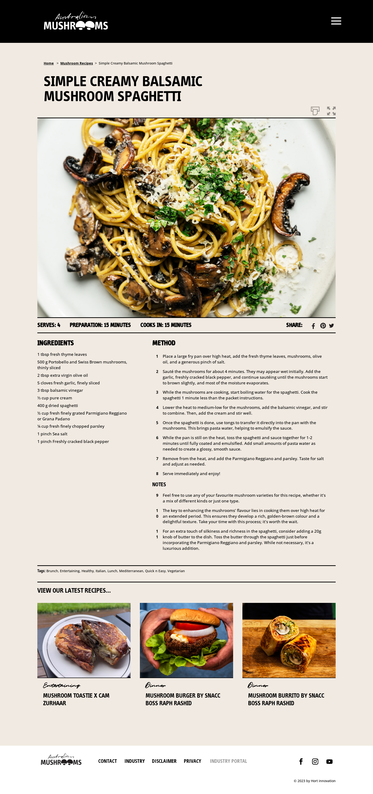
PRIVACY (192, 760)
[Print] (315, 110)
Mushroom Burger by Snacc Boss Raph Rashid (183, 699)
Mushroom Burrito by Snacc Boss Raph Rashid (286, 699)
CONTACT (107, 760)
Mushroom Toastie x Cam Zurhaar (76, 699)
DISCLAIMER (164, 760)
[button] (331, 110)
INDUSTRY (134, 760)
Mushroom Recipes (76, 63)
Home (49, 63)
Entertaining (61, 685)
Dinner (155, 685)
